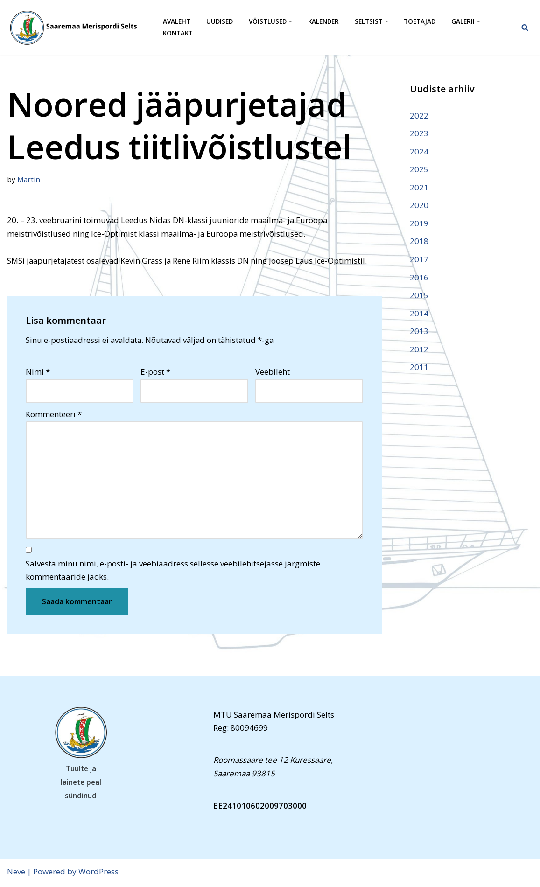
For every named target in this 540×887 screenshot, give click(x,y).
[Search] (524, 27)
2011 (419, 369)
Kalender (325, 21)
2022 (419, 115)
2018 (419, 242)
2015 (419, 297)
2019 (419, 224)
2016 (419, 278)
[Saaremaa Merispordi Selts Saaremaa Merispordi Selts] (77, 27)
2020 (419, 206)
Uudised (220, 21)
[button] (292, 21)
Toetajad (422, 21)
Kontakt (178, 33)
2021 (419, 187)
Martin (29, 179)
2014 (419, 314)
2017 (419, 260)
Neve (16, 874)
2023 (419, 133)
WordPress (98, 874)
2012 (419, 351)
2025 (419, 169)
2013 (419, 333)
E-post (155, 372)
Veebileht (272, 372)
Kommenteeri (54, 415)
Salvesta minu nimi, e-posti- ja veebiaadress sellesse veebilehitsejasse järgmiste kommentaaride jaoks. (173, 573)
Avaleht (176, 21)
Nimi (38, 372)
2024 (419, 151)
